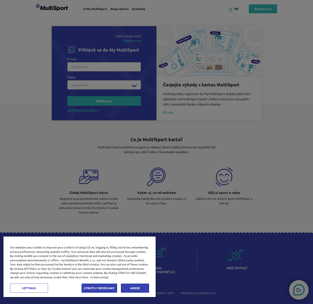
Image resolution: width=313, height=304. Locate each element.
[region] (79, 267)
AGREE (135, 288)
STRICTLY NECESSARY (99, 288)
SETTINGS (29, 288)
